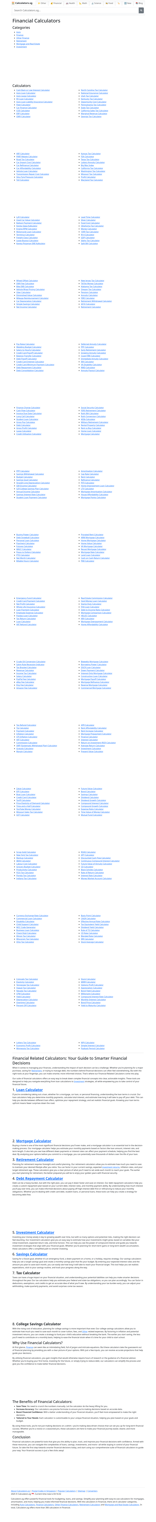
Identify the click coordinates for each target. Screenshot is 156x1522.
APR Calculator (87, 725)
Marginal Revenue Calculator (94, 113)
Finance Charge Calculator (28, 407)
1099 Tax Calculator (90, 231)
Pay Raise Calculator (25, 344)
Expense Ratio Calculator (92, 809)
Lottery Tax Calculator (26, 1042)
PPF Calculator (87, 347)
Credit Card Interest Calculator (30, 361)
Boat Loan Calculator (25, 794)
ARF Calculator (23, 153)
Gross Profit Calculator (26, 428)
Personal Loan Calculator (27, 540)
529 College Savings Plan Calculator (32, 488)
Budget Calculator (24, 477)
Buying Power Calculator (27, 534)
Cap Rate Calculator (90, 474)
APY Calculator (87, 855)
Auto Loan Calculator (25, 93)
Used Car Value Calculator (28, 220)
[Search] (141, 10)
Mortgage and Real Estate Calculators (122, 1504)
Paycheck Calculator (25, 543)
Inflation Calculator (25, 734)
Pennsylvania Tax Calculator (93, 104)
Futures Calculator (24, 546)
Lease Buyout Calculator (27, 240)
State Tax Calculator (90, 107)
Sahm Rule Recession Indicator (30, 664)
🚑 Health (70, 3)
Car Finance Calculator (26, 107)
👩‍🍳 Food (109, 3)
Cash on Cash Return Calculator (95, 558)
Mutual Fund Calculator (91, 815)
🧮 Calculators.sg (22, 3)
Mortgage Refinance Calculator (95, 682)
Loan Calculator (23, 621)
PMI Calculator (87, 561)
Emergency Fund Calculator (28, 598)
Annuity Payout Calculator (93, 370)
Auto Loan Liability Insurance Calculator (34, 101)
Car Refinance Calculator (27, 165)
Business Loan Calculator (27, 930)
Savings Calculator (89, 794)
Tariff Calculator (23, 800)
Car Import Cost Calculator (28, 162)
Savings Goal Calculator (27, 480)
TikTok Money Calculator (92, 283)
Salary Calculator (24, 676)
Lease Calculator (23, 431)
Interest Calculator (89, 739)
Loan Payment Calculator (27, 609)
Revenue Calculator (25, 670)
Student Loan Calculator (27, 419)
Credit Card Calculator (26, 797)
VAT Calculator (22, 739)
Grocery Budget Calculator (28, 866)
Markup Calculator (24, 858)
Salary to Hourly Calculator (28, 350)
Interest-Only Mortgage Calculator (96, 673)
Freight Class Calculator (27, 237)
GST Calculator (23, 815)
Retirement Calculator (91, 307)
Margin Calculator (24, 751)
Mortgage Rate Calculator (92, 552)
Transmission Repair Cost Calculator (32, 174)
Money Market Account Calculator (96, 878)
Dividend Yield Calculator (92, 927)
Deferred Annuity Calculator (93, 344)
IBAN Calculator (23, 861)
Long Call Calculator (25, 416)
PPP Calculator (23, 471)
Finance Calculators (45, 1504)
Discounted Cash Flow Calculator (96, 858)
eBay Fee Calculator (25, 682)
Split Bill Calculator (89, 243)
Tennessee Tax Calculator (27, 985)
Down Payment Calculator (93, 670)
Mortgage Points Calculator (93, 497)
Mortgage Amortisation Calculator (96, 491)
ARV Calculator (87, 618)
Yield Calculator (23, 996)
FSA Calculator (87, 156)
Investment (21, 46)
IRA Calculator (87, 361)
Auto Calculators (27, 1504)
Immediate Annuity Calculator (94, 358)
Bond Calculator (88, 791)
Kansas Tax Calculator (91, 153)
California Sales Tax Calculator (94, 110)
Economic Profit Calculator (28, 1045)
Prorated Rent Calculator (92, 534)
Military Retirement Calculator (94, 422)
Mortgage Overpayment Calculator (97, 621)
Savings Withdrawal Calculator (30, 474)
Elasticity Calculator (25, 982)
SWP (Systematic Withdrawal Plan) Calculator (36, 745)
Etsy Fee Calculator (25, 685)
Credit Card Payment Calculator (30, 601)
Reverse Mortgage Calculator (94, 685)
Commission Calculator (26, 742)
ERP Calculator (23, 113)
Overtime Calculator (25, 1002)
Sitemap (81, 1491)
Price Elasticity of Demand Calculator (33, 803)
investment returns (111, 1167)
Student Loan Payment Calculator (31, 497)
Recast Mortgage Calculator (93, 549)
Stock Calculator (88, 979)
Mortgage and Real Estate (28, 43)
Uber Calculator (23, 292)
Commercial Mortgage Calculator (96, 688)
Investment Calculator (91, 748)
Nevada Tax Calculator (26, 990)
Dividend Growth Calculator (93, 800)
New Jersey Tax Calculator (92, 280)
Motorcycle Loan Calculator (28, 231)
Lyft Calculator (22, 217)
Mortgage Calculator (90, 434)
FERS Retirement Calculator (93, 410)
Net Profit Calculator (25, 604)
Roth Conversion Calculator (93, 416)
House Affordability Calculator (94, 494)
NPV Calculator (88, 1042)
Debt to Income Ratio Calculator (95, 609)
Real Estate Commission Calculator (97, 598)
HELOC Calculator (89, 615)
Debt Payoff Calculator (26, 358)
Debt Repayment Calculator (28, 367)
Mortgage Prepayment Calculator (96, 734)
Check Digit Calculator (26, 933)
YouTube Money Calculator (28, 809)
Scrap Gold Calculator (26, 852)
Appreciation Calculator (91, 988)
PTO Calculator (23, 555)
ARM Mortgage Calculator (92, 537)
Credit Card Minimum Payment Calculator (35, 364)
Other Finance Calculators (66, 1504)
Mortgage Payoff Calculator (93, 679)
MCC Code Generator (26, 927)
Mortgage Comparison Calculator (96, 612)
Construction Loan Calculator (94, 676)
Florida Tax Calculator (26, 875)
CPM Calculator (23, 993)
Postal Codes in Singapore (44, 1491)
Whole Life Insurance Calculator (30, 607)
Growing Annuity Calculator (93, 353)
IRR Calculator (87, 939)
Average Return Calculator (93, 745)
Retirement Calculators (89, 1504)
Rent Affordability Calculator (94, 728)
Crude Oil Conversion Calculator (30, 661)
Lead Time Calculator (90, 217)
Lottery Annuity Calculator (93, 162)
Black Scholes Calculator (92, 869)
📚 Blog (139, 3)
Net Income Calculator (26, 307)
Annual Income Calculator (28, 491)
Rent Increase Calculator (92, 731)
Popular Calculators (67, 1491)
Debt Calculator (23, 425)
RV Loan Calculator (25, 99)
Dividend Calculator (90, 797)
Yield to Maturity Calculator (93, 1005)
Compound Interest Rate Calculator (97, 996)
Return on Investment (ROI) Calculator (98, 742)
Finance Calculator (89, 736)
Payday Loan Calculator (27, 615)
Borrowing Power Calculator (94, 664)
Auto (18, 32)
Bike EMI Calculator (25, 286)
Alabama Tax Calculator (91, 286)
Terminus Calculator (25, 234)
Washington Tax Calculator (93, 171)
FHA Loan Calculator (90, 607)
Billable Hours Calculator (27, 561)
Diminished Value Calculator (29, 295)
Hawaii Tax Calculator (26, 988)
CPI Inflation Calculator (26, 736)
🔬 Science (96, 3)
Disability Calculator (25, 921)
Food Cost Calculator (90, 223)
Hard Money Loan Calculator (94, 601)
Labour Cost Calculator (26, 863)
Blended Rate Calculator (92, 936)
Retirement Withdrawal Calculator (96, 301)
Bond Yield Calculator (90, 990)
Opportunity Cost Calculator (94, 101)
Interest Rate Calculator (91, 875)
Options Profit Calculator (92, 985)
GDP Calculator (88, 237)
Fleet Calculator (23, 104)
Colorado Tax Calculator (27, 979)
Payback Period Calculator (93, 1048)
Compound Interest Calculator (95, 803)
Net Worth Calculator (26, 558)
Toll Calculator (22, 180)
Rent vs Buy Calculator (91, 428)
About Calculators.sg (20, 1491)
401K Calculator (88, 304)
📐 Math (83, 3)
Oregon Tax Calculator (91, 289)
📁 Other (42, 3)
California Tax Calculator (92, 168)
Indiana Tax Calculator (26, 878)
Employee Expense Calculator (29, 612)
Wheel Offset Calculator (27, 280)
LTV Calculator (87, 488)
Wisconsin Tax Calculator (27, 939)
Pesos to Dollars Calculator (28, 552)
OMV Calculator (23, 116)
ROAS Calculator (88, 852)
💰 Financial (55, 3)
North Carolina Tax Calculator (94, 90)
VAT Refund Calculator (26, 624)
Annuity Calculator (89, 295)
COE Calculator (23, 110)
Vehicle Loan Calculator (27, 171)
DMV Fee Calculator (25, 283)
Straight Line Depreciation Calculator (33, 482)
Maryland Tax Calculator (92, 180)
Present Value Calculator (92, 751)
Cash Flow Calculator (25, 410)
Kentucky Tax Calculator (92, 99)
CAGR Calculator (88, 918)
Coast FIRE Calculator (90, 355)
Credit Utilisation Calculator (28, 434)
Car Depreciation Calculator (28, 301)
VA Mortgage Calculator (92, 546)
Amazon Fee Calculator (26, 688)
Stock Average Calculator (92, 942)
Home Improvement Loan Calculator (97, 485)
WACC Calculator (23, 549)
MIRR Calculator (88, 982)
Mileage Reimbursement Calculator (32, 298)
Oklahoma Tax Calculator (92, 226)
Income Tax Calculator (26, 673)
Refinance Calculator (90, 480)
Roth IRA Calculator (90, 413)
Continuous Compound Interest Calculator (100, 861)
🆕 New (127, 3)
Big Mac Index (87, 165)
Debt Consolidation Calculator (30, 370)
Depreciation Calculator (27, 999)
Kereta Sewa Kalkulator (26, 226)
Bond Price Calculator (91, 1002)
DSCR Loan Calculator (91, 667)
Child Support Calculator (27, 924)
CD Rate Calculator (89, 933)
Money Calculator (89, 228)
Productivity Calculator (26, 869)
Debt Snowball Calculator (27, 537)
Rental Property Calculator (93, 425)
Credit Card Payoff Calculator (29, 353)
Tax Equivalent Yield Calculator (95, 924)
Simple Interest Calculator (93, 1045)
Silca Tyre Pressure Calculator (29, 177)
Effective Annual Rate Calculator (95, 921)
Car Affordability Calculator (28, 168)
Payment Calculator (25, 731)
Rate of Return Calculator (92, 872)
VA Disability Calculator (91, 364)
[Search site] (75, 10)
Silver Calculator (88, 220)
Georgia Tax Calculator (91, 116)
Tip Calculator (22, 728)
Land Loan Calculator (90, 555)
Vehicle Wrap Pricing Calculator (30, 289)
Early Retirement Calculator (93, 350)
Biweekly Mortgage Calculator (94, 661)
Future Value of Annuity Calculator (96, 863)
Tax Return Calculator (26, 618)
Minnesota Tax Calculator (27, 1048)
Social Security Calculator (92, 407)
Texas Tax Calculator (90, 159)
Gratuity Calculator (25, 748)
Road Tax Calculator (25, 159)
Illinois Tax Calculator (26, 936)
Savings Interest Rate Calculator (30, 494)
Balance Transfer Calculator (28, 355)
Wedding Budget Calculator (28, 347)
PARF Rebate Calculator (27, 156)
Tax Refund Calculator (26, 725)
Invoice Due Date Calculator (29, 413)
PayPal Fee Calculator (26, 679)
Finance (19, 35)
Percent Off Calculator (26, 1005)
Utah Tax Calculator (90, 96)
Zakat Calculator (23, 788)
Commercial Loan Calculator (29, 918)
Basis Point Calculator (91, 915)
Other (85, 1331)
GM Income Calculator (26, 485)
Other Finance (22, 38)
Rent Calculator (88, 477)
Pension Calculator (89, 292)
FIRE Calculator (88, 298)
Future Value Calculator (91, 788)
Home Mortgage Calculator (93, 540)
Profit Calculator (88, 177)
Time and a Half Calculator (28, 806)
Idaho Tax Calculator (90, 240)
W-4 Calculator (87, 234)
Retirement (21, 41)
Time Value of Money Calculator (95, 812)
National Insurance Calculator (94, 93)
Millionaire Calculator (90, 993)
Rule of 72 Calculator (90, 930)
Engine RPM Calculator (26, 228)
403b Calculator (88, 419)
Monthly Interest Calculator (93, 999)
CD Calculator (87, 866)
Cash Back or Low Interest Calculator (33, 90)
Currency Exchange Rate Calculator (32, 915)
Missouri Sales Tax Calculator (29, 812)
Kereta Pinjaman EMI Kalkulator (30, 243)
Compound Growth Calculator (94, 806)
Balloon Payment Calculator (29, 223)
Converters (92, 1491)
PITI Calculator (87, 482)
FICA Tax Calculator (25, 872)
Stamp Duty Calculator (91, 604)
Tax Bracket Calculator (26, 667)
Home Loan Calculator (91, 431)
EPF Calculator (22, 791)
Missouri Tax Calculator (91, 174)
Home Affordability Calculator (94, 624)
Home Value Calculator (91, 543)
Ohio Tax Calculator (25, 942)
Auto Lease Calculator (26, 96)
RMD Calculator (88, 367)
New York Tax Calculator (27, 855)
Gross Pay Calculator (25, 422)
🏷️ (118, 3)
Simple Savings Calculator (28, 304)
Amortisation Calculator (92, 471)
